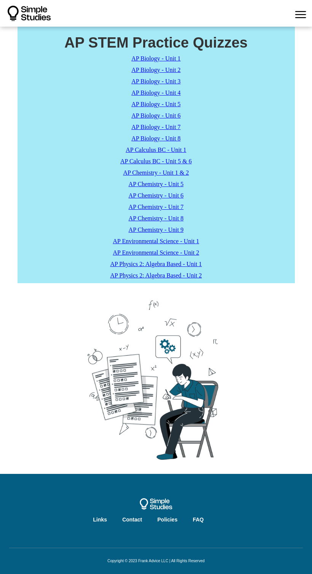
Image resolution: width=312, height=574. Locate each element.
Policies (167, 520)
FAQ (198, 520)
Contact (132, 520)
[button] (300, 13)
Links (100, 520)
